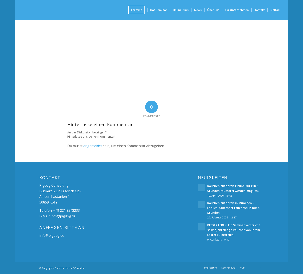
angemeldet (92, 146)
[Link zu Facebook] (254, 267)
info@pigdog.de (63, 216)
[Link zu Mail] (260, 267)
